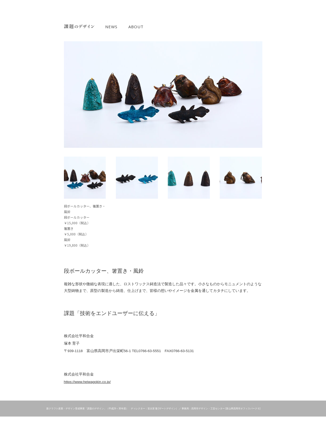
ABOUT (136, 27)
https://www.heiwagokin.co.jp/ (87, 382)
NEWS (111, 27)
